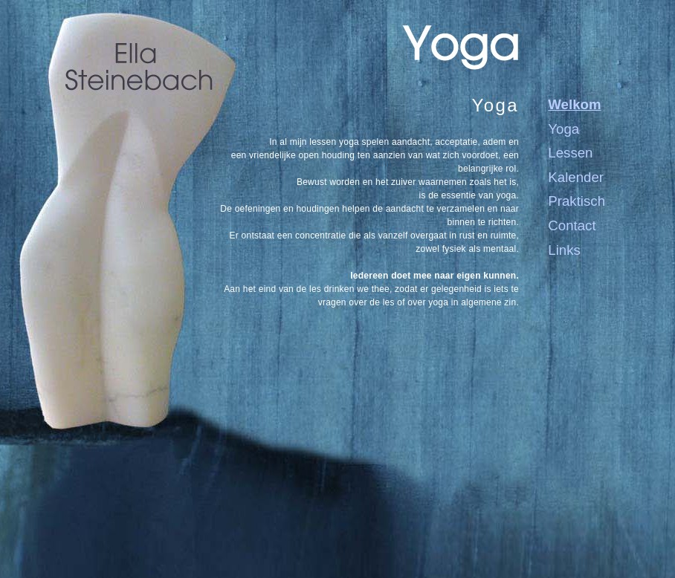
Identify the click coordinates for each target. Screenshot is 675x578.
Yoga (563, 129)
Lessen (570, 152)
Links (564, 250)
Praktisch (576, 201)
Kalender (576, 177)
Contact (571, 225)
